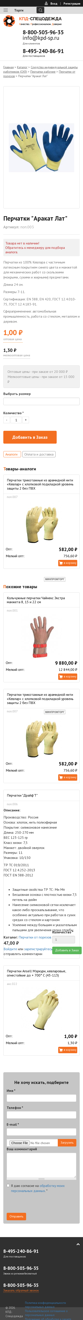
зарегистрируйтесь (38, 949)
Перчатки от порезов (35, 937)
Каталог (22, 67)
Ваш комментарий (22, 1149)
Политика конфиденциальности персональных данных (45, 1305)
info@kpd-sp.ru (41, 37)
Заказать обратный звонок (21, 1290)
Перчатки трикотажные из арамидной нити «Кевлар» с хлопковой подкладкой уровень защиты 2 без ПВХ (40, 484)
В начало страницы (75, 1244)
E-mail (13, 1124)
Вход (53, 4)
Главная (8, 67)
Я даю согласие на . (36, 1188)
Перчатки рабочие (43, 72)
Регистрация (72, 4)
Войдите (10, 949)
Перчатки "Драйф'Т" (22, 795)
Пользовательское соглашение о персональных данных (46, 1313)
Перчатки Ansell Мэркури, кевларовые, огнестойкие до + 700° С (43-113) (36, 973)
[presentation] (40, 1204)
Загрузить (67, 1143)
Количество (13, 413)
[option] (41, 147)
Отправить (16, 1216)
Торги (18, 10)
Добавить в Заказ (30, 437)
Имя (11, 1090)
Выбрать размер (17, 393)
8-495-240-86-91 (43, 51)
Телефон (15, 1107)
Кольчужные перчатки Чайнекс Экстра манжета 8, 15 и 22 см (36, 600)
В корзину (70, 563)
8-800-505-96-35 (43, 32)
